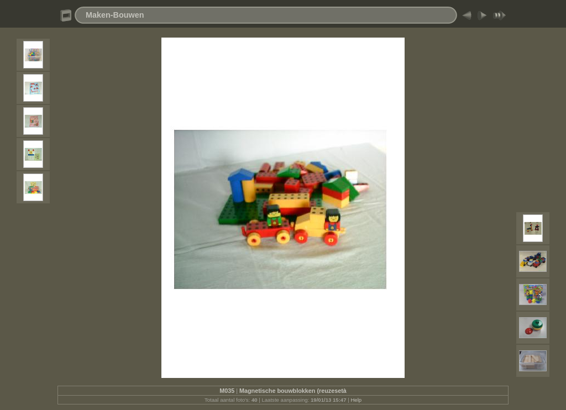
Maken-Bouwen (115, 14)
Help (355, 400)
